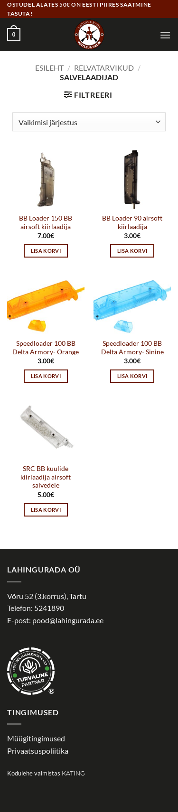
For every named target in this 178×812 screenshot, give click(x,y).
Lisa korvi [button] (46, 251)
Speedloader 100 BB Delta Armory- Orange (45, 348)
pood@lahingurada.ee (67, 620)
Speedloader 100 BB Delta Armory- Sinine (132, 348)
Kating (73, 773)
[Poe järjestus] (89, 121)
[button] (13, 34)
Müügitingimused (36, 738)
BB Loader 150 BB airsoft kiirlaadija (45, 222)
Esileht (49, 67)
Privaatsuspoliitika (37, 750)
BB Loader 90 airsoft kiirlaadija (132, 222)
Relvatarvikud (104, 67)
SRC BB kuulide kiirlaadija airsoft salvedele (45, 477)
